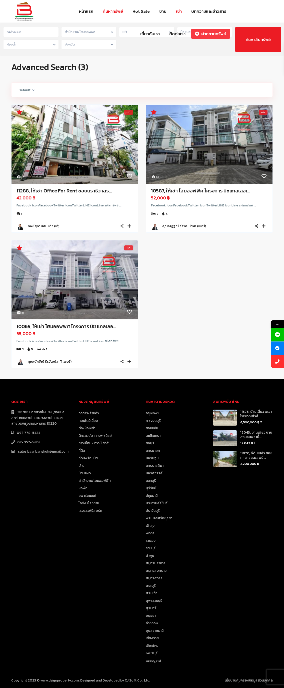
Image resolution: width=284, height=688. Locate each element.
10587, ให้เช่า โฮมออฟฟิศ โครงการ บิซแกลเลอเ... (200, 190)
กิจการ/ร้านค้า (88, 413)
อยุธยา (151, 615)
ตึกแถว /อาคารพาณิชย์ (95, 435)
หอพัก (82, 488)
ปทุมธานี (152, 495)
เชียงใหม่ (152, 645)
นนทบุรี (151, 480)
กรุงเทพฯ (152, 413)
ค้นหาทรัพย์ (113, 11)
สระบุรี (151, 585)
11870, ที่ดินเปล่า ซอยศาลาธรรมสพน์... (256, 455)
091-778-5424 (28, 432)
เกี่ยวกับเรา (150, 33)
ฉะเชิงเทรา (153, 435)
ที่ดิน (81, 450)
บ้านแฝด (84, 473)
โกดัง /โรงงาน (88, 503)
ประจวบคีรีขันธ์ (157, 503)
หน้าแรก (86, 11)
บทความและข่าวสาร (208, 11)
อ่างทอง (152, 623)
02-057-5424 (28, 442)
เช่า (179, 11)
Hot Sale (141, 11)
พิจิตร (150, 533)
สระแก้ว (151, 593)
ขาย (162, 11)
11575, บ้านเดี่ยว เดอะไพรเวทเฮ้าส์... (256, 414)
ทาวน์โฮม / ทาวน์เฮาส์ (93, 443)
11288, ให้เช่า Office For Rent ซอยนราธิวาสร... (64, 190)
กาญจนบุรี (153, 420)
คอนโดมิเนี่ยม (88, 420)
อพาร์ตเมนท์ (87, 495)
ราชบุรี (151, 548)
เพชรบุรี (152, 653)
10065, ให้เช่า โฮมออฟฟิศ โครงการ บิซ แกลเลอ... (66, 326)
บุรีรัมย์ (151, 488)
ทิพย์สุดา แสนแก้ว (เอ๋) (43, 226)
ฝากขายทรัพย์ (210, 34)
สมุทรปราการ (156, 563)
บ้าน (81, 465)
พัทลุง (150, 525)
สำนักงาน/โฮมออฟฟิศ (94, 480)
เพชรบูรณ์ (153, 660)
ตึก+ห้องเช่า (86, 428)
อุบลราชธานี (155, 630)
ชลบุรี (150, 443)
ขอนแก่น (152, 428)
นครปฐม (152, 458)
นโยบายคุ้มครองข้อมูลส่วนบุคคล (249, 680)
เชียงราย (152, 638)
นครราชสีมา (155, 465)
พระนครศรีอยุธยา (159, 518)
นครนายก (153, 450)
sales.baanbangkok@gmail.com (42, 451)
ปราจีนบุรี (153, 510)
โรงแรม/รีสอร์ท (90, 510)
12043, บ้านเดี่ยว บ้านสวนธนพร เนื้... (256, 435)
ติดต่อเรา (177, 33)
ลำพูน (150, 555)
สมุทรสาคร (154, 578)
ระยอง (151, 540)
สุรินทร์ (151, 608)
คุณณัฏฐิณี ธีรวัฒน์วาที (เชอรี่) (184, 226)
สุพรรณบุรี (154, 600)
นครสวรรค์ (154, 473)
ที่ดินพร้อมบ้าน (88, 458)
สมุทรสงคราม (156, 570)
